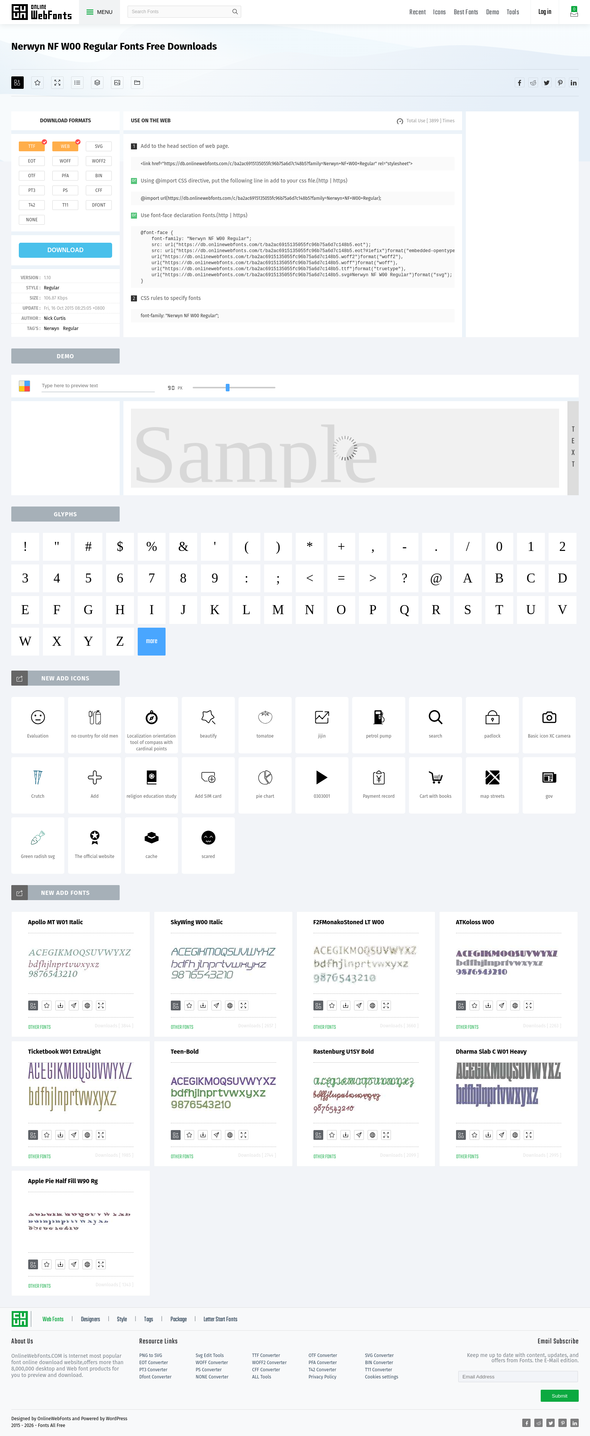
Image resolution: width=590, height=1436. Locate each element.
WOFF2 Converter (269, 1362)
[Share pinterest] (560, 82)
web (65, 146)
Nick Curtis (54, 318)
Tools (513, 12)
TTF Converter (266, 1355)
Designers (90, 1320)
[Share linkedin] (574, 82)
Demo (492, 12)
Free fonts (45, 13)
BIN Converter (379, 1362)
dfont (98, 205)
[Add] (17, 82)
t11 (65, 205)
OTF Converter (323, 1355)
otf (32, 175)
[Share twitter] (547, 82)
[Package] (97, 82)
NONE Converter (212, 1377)
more (151, 641)
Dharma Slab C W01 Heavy (491, 1051)
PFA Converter (323, 1362)
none (32, 219)
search (235, 11)
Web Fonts (53, 1320)
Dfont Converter (155, 1377)
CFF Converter (266, 1369)
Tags (148, 1320)
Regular (51, 288)
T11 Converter (378, 1369)
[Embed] (87, 1005)
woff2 (99, 161)
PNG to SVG (150, 1355)
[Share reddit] (533, 82)
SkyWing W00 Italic (197, 922)
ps (65, 190)
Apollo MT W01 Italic (55, 922)
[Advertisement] (522, 224)
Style (122, 1320)
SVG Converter (379, 1355)
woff (65, 161)
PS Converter (209, 1369)
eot (31, 161)
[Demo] (57, 82)
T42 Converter (322, 1369)
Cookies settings (381, 1377)
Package (178, 1320)
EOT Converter (153, 1362)
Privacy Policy (322, 1377)
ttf (31, 146)
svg (98, 146)
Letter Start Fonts (220, 1320)
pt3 (31, 190)
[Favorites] (37, 82)
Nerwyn (51, 328)
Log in (544, 12)
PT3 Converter (153, 1369)
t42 (32, 205)
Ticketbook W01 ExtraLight (64, 1051)
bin (98, 175)
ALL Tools (261, 1377)
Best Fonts (466, 12)
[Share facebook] (520, 82)
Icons (439, 12)
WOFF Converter (212, 1362)
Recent (417, 12)
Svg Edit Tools (210, 1355)
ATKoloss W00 (475, 922)
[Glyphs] (77, 82)
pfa (65, 175)
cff (98, 190)
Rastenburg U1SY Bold (343, 1051)
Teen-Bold (185, 1051)
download (65, 250)
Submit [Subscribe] (559, 1396)
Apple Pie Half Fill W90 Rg (63, 1181)
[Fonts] (137, 82)
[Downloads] (60, 1005)
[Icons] (117, 82)
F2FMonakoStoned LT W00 (348, 922)
